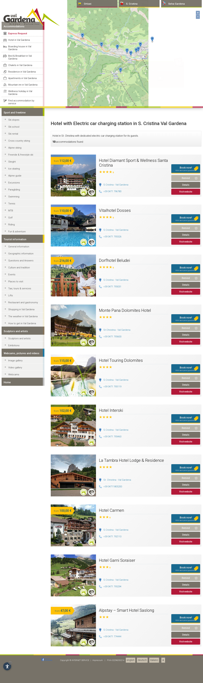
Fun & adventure (17, 670)
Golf (10, 656)
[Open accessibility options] (7, 666)
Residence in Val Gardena (22, 510)
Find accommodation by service (21, 540)
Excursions (14, 621)
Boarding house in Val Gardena (19, 486)
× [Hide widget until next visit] (10, 663)
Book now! (186, 607)
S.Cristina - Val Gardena (115, 623)
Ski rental (13, 572)
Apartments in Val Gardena (22, 516)
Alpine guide (14, 614)
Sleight (12, 600)
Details (185, 623)
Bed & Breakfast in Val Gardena (20, 496)
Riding (11, 663)
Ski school (13, 565)
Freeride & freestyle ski (20, 593)
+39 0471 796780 (110, 629)
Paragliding (14, 628)
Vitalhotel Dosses (115, 649)
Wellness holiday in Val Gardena (20, 531)
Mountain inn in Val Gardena (22, 523)
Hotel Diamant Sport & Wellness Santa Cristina (133, 601)
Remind (186, 616)
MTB (10, 649)
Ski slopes (13, 558)
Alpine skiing (14, 586)
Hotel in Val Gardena (19, 478)
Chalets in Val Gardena (20, 503)
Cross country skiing (19, 579)
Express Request (17, 472)
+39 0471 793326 (110, 675)
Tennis (11, 642)
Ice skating (14, 607)
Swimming (13, 635)
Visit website (185, 630)
